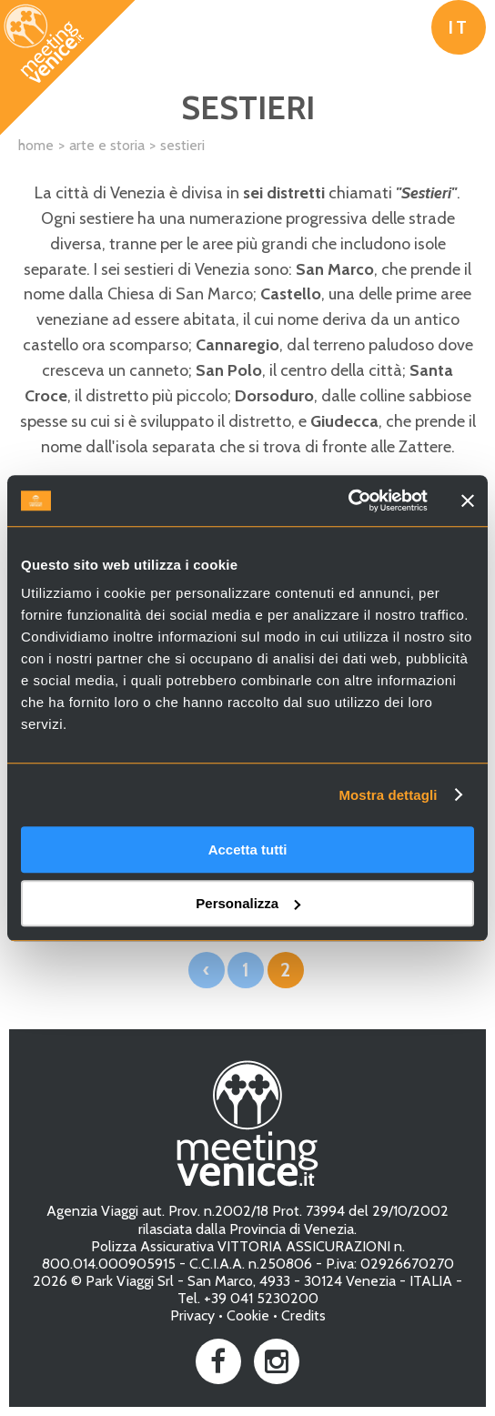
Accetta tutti (248, 849)
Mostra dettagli (387, 795)
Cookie (248, 1315)
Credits (303, 1315)
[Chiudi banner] (467, 500)
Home (36, 145)
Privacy (192, 1315)
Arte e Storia (107, 145)
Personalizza (248, 903)
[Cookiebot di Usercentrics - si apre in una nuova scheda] (348, 500)
